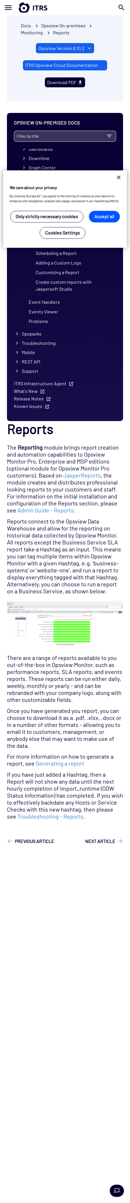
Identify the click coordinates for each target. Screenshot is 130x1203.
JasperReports (82, 475)
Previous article (34, 841)
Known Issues (28, 406)
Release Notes (29, 398)
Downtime (39, 158)
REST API (31, 361)
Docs (26, 25)
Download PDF (65, 82)
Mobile (28, 352)
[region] (65, 209)
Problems (38, 321)
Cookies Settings (62, 232)
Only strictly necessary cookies (47, 216)
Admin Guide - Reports (45, 510)
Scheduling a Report (56, 253)
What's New (26, 391)
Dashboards (41, 149)
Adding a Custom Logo (58, 262)
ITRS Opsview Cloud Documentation (61, 65)
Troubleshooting (39, 343)
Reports (61, 32)
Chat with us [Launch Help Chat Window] (116, 1190)
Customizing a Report (57, 272)
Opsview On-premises (63, 25)
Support (30, 371)
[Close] (118, 177)
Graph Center (42, 167)
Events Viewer (43, 311)
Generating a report (60, 763)
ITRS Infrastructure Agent (40, 383)
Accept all (104, 216)
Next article (100, 841)
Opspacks (31, 333)
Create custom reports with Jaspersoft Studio (64, 285)
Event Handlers (44, 302)
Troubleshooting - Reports (50, 816)
